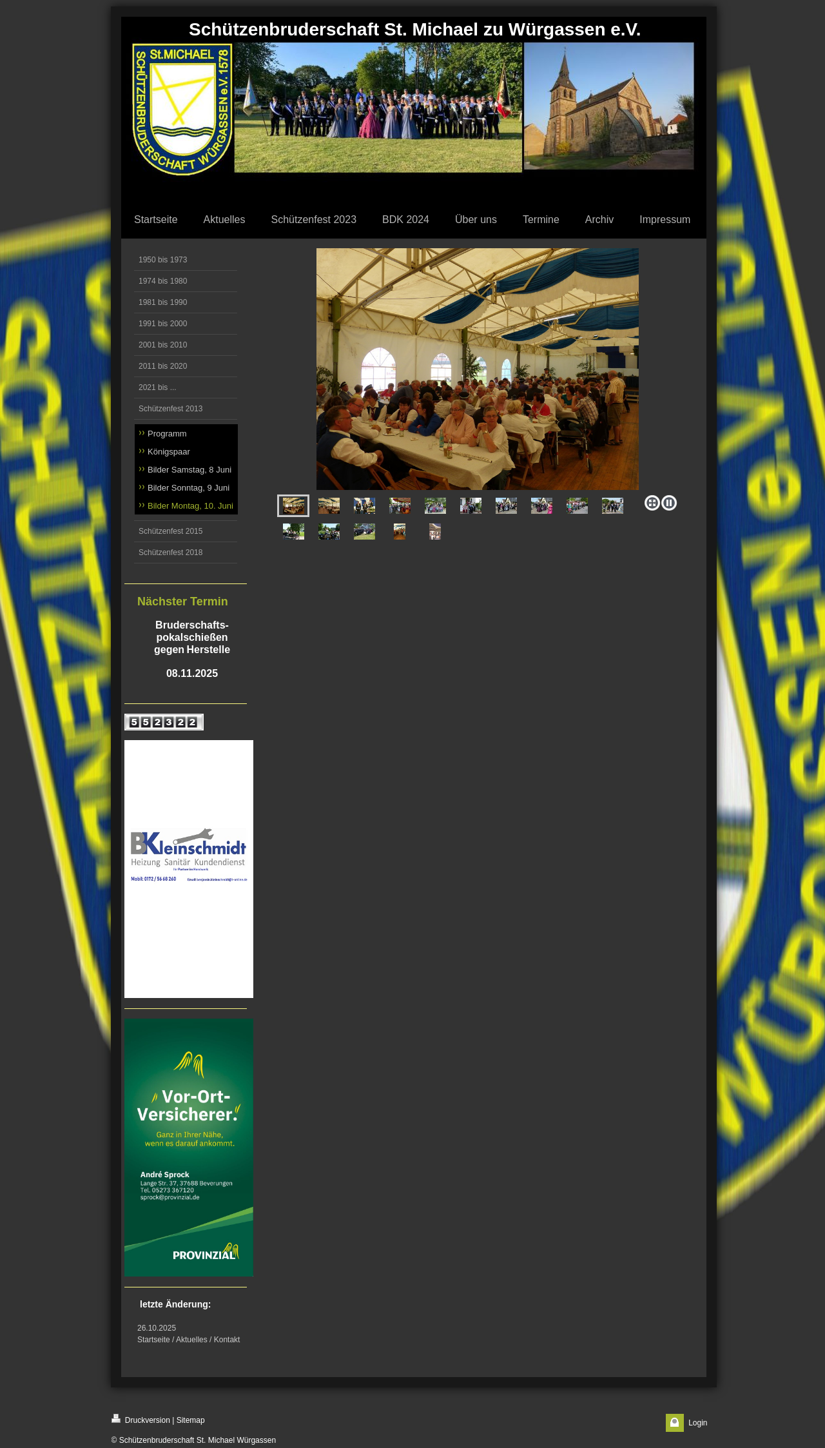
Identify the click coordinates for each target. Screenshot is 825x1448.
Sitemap (191, 1420)
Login (697, 1422)
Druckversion (141, 1419)
